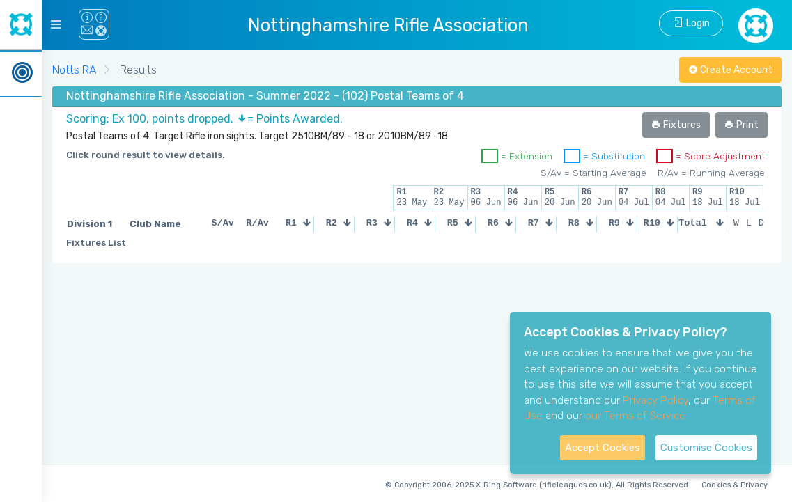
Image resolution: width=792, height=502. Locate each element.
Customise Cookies (706, 447)
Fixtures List (96, 242)
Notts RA (74, 70)
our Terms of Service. (636, 415)
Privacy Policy (655, 400)
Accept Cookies (602, 447)
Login (691, 23)
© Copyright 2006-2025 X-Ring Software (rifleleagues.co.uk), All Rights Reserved (536, 484)
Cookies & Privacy (734, 484)
